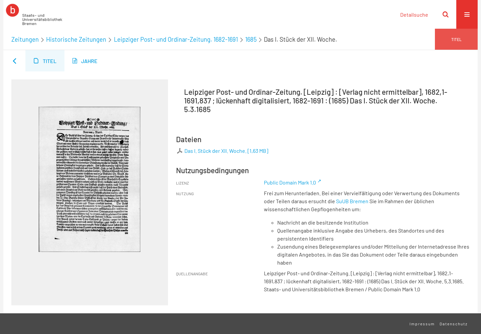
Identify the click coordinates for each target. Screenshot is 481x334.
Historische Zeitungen (76, 39)
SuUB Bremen (352, 201)
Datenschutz (454, 323)
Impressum (422, 323)
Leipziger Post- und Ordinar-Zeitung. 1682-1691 (176, 39)
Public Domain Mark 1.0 (290, 182)
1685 (251, 39)
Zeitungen (25, 39)
